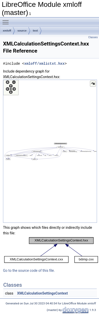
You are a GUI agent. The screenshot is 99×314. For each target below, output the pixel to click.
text (35, 30)
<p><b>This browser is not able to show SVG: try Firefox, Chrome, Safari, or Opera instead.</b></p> (50, 151)
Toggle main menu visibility (7, 20)
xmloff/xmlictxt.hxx (44, 63)
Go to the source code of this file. (29, 270)
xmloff (7, 30)
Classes (93, 37)
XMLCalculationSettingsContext (42, 293)
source (22, 30)
